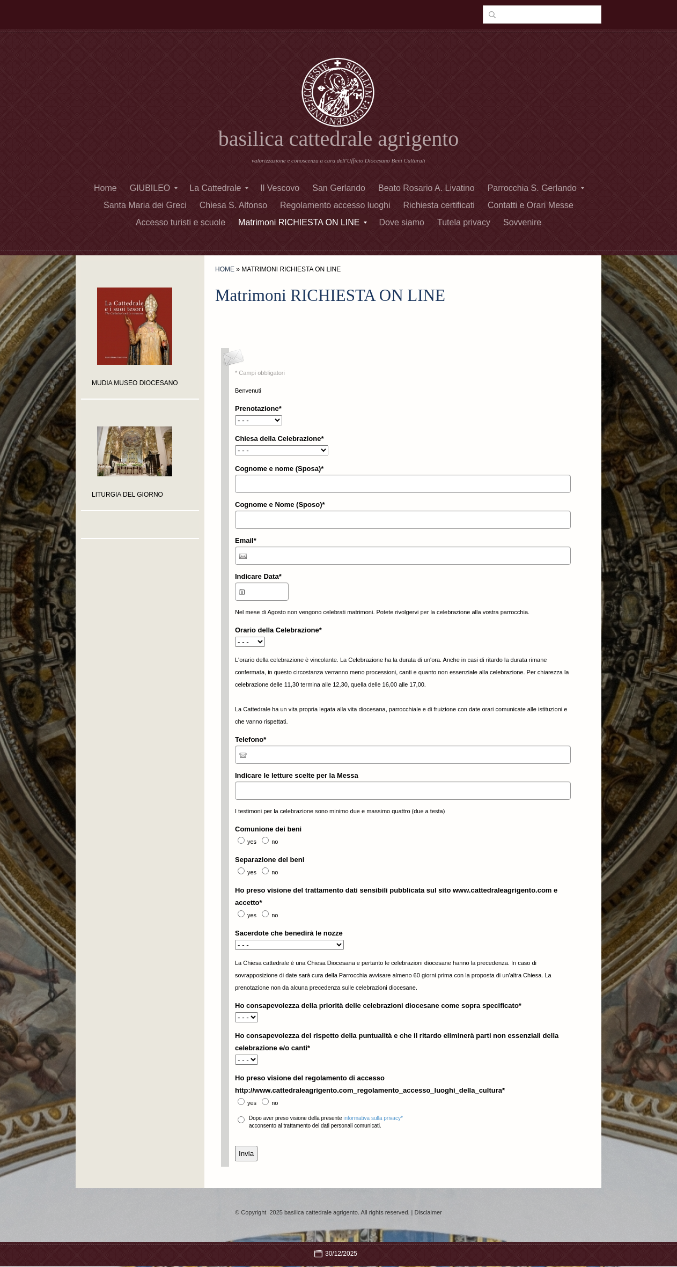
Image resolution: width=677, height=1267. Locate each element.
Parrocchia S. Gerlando (536, 188)
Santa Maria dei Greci (145, 205)
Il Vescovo (279, 188)
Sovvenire (522, 222)
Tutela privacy (463, 222)
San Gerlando (338, 188)
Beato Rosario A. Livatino (426, 188)
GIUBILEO (154, 188)
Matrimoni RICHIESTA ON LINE (302, 222)
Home (105, 188)
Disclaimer (428, 1212)
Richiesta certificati (439, 205)
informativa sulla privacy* (373, 1118)
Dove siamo (401, 222)
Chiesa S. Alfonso (233, 205)
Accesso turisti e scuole (180, 222)
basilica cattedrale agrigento (338, 139)
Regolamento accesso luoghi (335, 205)
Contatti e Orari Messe (530, 205)
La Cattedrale (218, 188)
